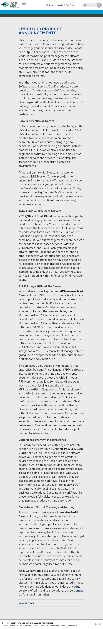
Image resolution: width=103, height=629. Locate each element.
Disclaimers (16, 625)
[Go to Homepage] (10, 5)
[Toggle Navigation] (24, 4)
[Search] (91, 5)
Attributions (31, 625)
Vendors (55, 625)
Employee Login (56, 5)
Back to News (26, 602)
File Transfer (71, 5)
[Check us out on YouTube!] (96, 624)
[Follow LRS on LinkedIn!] (99, 624)
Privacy (44, 625)
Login (4, 625)
